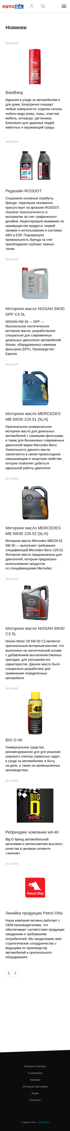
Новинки (35, 1079)
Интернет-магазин (35, 1066)
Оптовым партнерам (35, 1086)
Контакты (35, 1100)
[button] (64, 6)
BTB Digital (44, 1122)
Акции (35, 1093)
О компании (35, 1073)
